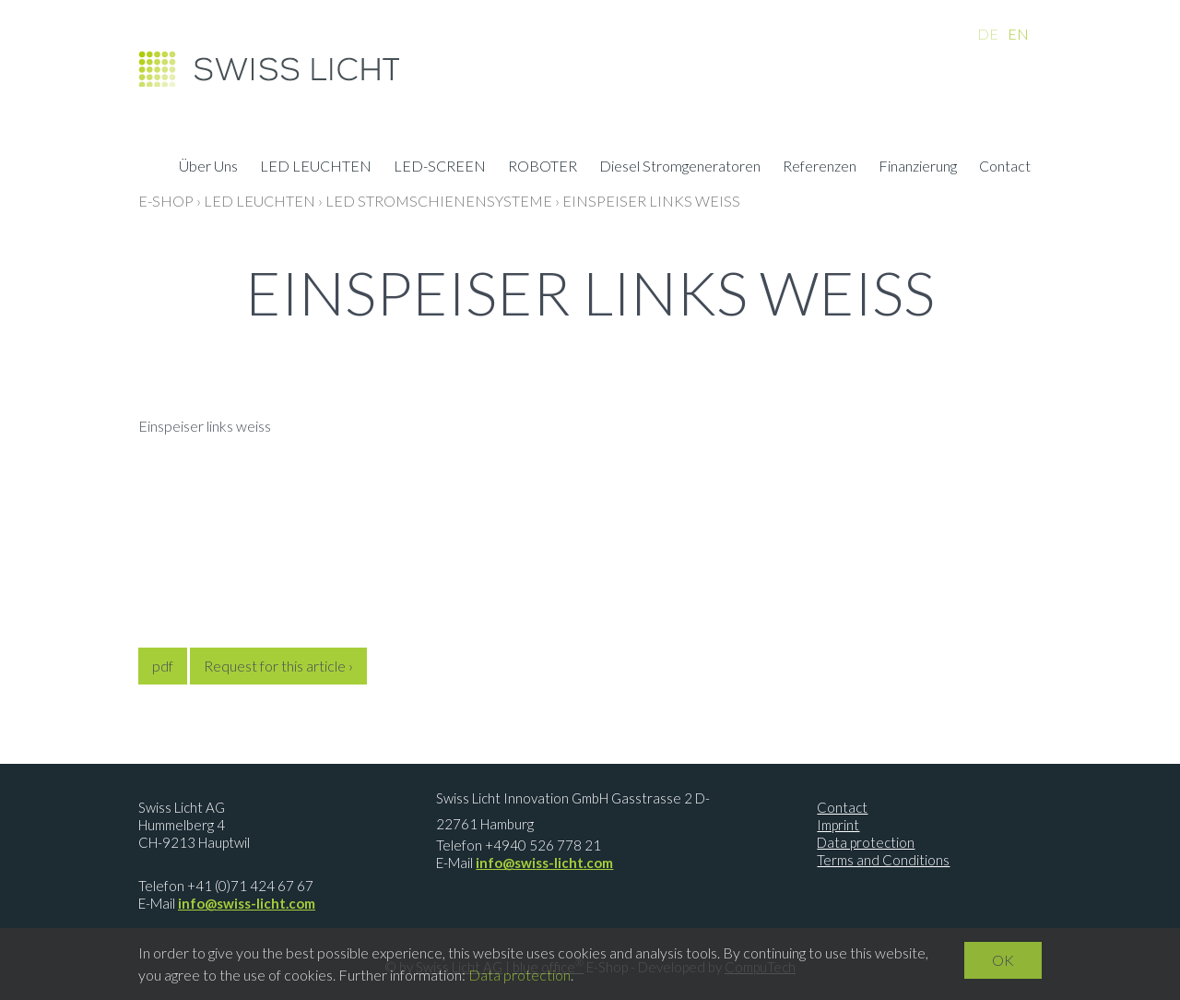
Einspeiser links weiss (651, 200)
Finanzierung (918, 167)
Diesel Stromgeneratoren (680, 167)
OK (1003, 960)
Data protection (865, 842)
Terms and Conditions (883, 859)
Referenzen (819, 167)
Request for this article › (278, 665)
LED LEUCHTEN (316, 167)
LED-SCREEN (440, 167)
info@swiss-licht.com (246, 903)
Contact (1005, 167)
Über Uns (208, 167)
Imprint (838, 824)
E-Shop (166, 200)
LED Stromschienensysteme (438, 200)
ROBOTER (542, 167)
